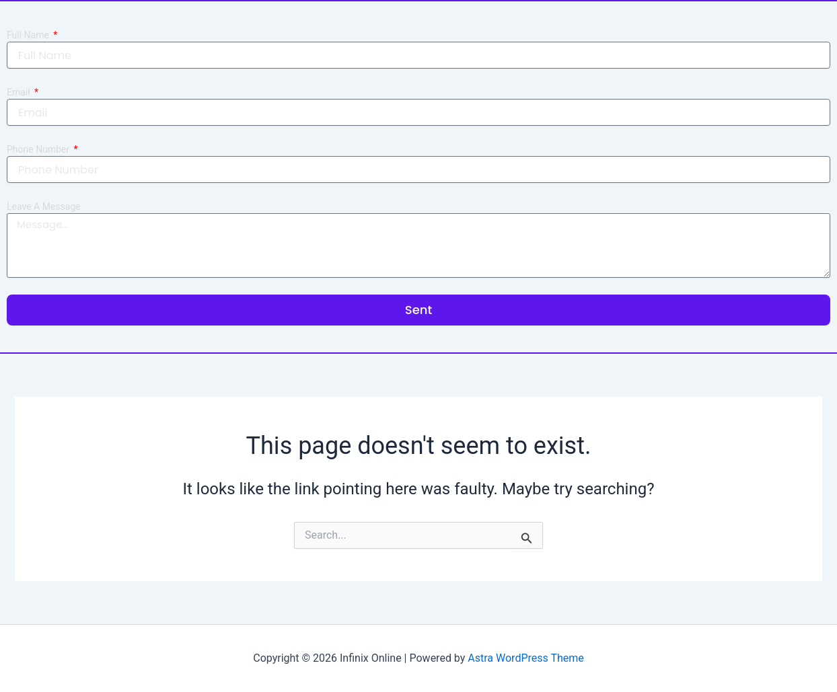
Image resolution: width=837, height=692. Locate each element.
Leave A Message (44, 206)
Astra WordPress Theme (525, 658)
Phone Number (39, 149)
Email (19, 92)
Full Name (29, 35)
